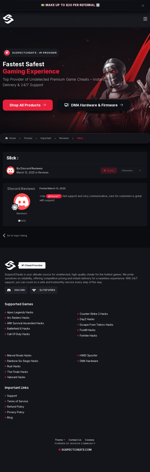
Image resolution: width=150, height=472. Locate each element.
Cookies (89, 439)
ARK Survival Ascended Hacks (25, 323)
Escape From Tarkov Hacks (96, 324)
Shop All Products (28, 105)
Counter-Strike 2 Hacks (94, 314)
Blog (10, 417)
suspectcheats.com (75, 449)
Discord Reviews (31, 168)
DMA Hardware (89, 361)
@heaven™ (54, 196)
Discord (16, 290)
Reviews (43, 172)
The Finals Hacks (17, 372)
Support (12, 395)
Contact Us (75, 439)
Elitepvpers (43, 290)
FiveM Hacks (87, 330)
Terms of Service (17, 401)
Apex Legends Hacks (20, 312)
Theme (60, 439)
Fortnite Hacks (88, 335)
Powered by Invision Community (75, 443)
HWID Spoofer (88, 355)
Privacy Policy (15, 412)
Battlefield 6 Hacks (18, 328)
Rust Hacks (14, 366)
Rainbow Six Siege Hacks (22, 361)
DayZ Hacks (87, 319)
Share (109, 170)
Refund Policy (15, 406)
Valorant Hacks (16, 377)
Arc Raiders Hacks (18, 317)
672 (22, 220)
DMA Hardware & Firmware (94, 105)
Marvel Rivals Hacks (19, 355)
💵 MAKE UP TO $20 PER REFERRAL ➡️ (70, 5)
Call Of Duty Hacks (18, 334)
